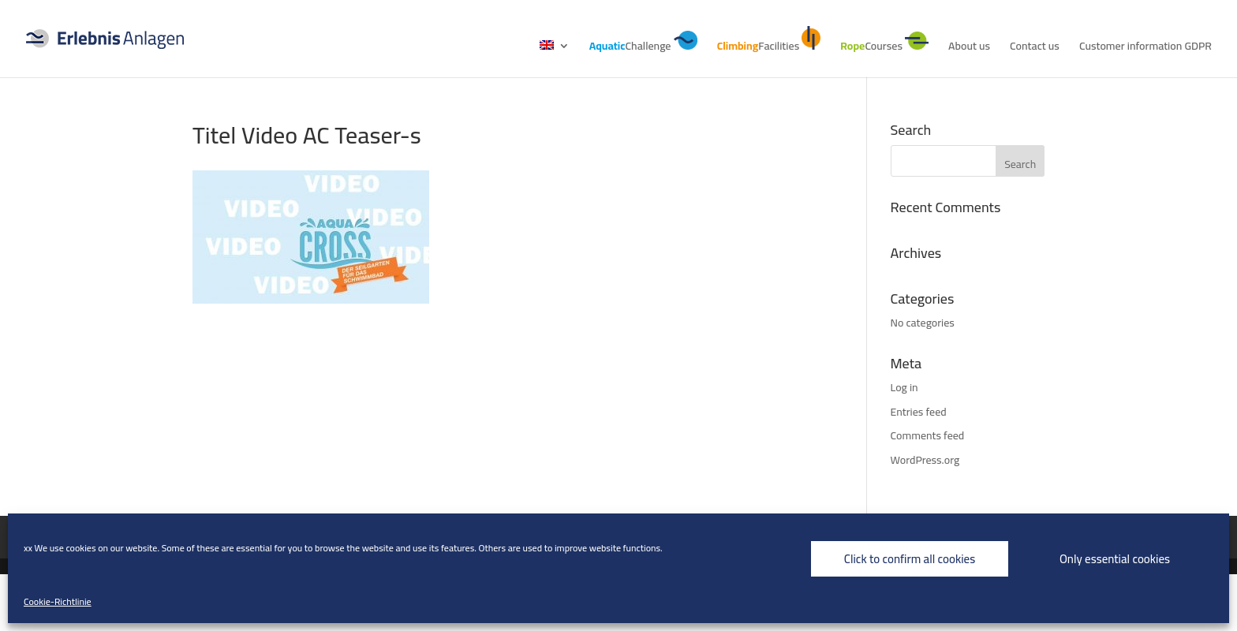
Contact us (1034, 48)
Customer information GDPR (1145, 48)
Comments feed (928, 435)
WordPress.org (925, 460)
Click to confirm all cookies (909, 558)
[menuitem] (555, 58)
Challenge (643, 43)
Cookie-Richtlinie (58, 601)
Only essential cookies (1114, 558)
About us (969, 48)
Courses (884, 44)
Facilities (769, 41)
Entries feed (919, 411)
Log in (904, 387)
